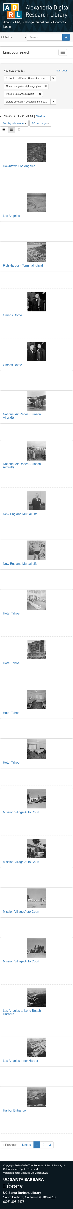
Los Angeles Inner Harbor (20, 1060)
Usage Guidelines (37, 22)
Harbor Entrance (14, 1110)
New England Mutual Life (20, 514)
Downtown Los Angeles (19, 166)
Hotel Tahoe (11, 613)
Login (7, 26)
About (7, 22)
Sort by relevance (14, 123)
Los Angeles (11, 215)
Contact (58, 22)
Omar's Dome (12, 315)
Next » (40, 116)
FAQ (18, 22)
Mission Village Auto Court (21, 812)
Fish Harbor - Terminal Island (23, 265)
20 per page (40, 123)
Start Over (61, 70)
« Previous (10, 1144)
